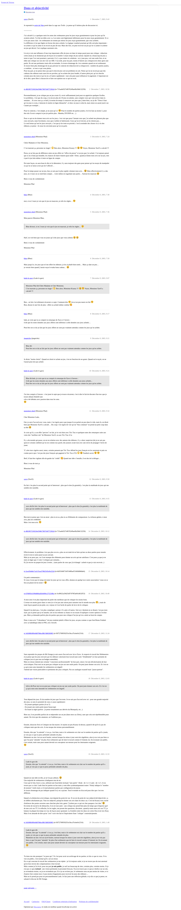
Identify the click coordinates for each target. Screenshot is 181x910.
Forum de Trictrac (7, 2)
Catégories (35, 902)
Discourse (37, 907)
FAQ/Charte (46, 902)
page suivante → (30, 888)
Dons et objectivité (36, 8)
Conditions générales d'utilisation (65, 902)
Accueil (27, 902)
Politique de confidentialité (88, 902)
